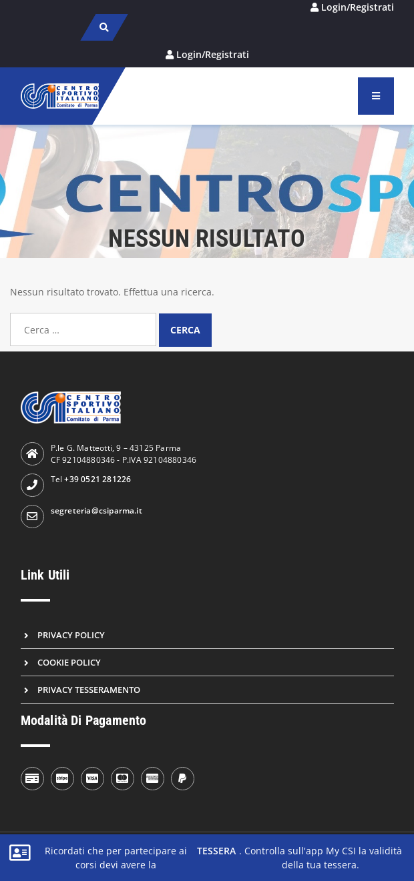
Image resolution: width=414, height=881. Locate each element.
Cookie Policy (69, 662)
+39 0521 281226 (97, 479)
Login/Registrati (357, 7)
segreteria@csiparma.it (96, 510)
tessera (216, 850)
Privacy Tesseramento (88, 690)
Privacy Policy (71, 635)
